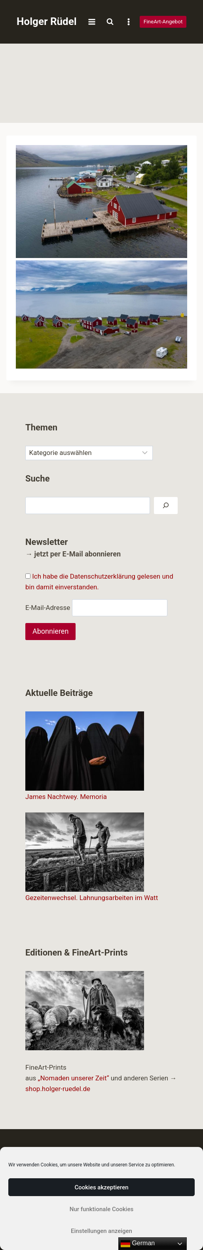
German (138, 1243)
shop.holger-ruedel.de (57, 1089)
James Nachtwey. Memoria (66, 797)
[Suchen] (166, 505)
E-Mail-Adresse (47, 608)
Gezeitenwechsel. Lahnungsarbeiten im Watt (91, 898)
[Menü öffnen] (92, 21)
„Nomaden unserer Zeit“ (73, 1078)
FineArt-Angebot (163, 21)
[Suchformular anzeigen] (110, 22)
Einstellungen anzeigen (101, 1231)
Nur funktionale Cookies (101, 1209)
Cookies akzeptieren (101, 1187)
